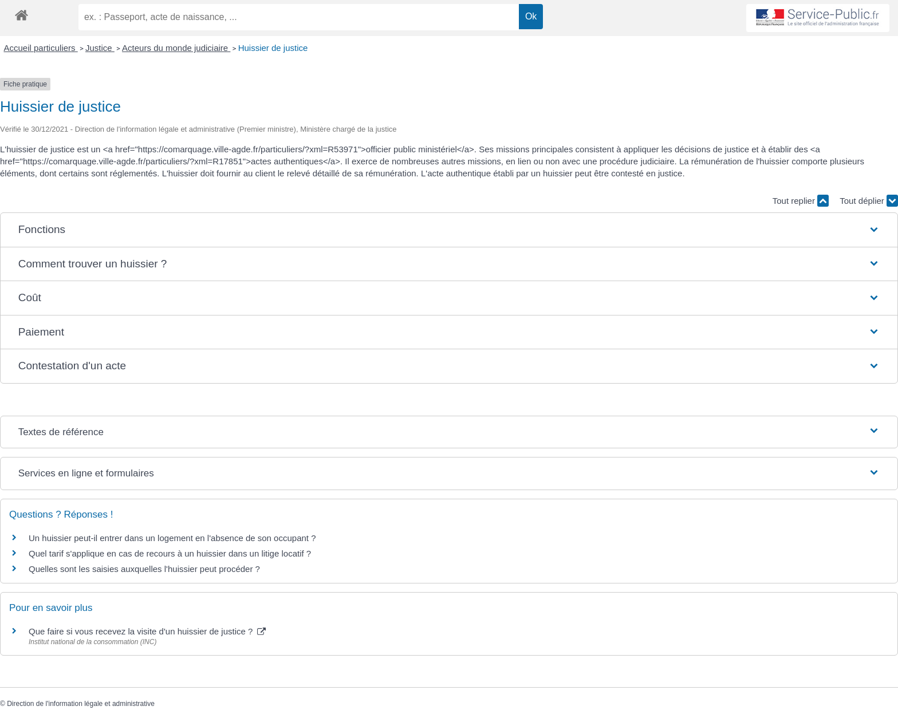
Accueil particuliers (41, 48)
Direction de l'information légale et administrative (81, 704)
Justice (100, 48)
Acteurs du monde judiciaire (176, 48)
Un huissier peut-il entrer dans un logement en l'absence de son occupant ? (172, 538)
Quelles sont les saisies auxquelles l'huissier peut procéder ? (144, 569)
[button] (449, 230)
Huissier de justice (273, 48)
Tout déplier (869, 201)
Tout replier (801, 201)
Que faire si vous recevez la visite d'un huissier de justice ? (147, 631)
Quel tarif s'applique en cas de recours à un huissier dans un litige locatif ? (170, 553)
